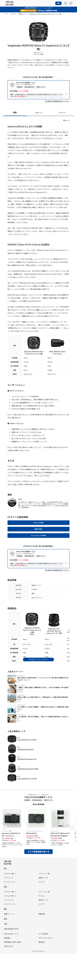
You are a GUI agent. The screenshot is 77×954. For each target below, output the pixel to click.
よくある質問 (43, 934)
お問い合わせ (8, 946)
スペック (62, 112)
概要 (15, 112)
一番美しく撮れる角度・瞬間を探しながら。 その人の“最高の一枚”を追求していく (42, 689)
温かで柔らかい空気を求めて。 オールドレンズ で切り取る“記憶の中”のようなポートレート (43, 679)
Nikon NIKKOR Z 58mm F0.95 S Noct (57, 353)
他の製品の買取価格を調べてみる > (57, 101)
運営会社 (41, 942)
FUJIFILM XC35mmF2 (25, 750)
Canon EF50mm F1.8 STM (27, 740)
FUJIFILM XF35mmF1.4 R (26, 759)
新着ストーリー (9, 914)
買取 (58, 3)
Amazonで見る (38, 523)
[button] (5, 827)
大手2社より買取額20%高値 (47, 10)
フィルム (41, 896)
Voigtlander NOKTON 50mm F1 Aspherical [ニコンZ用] (45, 14)
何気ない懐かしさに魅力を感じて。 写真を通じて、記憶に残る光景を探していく (43, 698)
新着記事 (41, 914)
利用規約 (7, 938)
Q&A (38, 112)
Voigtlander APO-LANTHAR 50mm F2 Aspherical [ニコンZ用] (54, 631)
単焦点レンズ (23, 14)
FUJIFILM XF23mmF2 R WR (27, 769)
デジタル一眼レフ (10, 873)
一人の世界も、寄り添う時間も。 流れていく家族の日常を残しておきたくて (43, 718)
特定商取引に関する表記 (12, 942)
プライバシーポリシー (46, 938)
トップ (6, 14)
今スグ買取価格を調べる (38, 851)
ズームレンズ (8, 878)
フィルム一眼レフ (10, 896)
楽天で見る (38, 529)
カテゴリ (13, 14)
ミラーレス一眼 (43, 873)
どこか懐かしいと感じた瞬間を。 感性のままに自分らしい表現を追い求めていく (43, 708)
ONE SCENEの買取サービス (25, 83)
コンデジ (41, 882)
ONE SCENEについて (11, 934)
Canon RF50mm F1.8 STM (27, 779)
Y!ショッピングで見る (38, 535)
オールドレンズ (9, 882)
